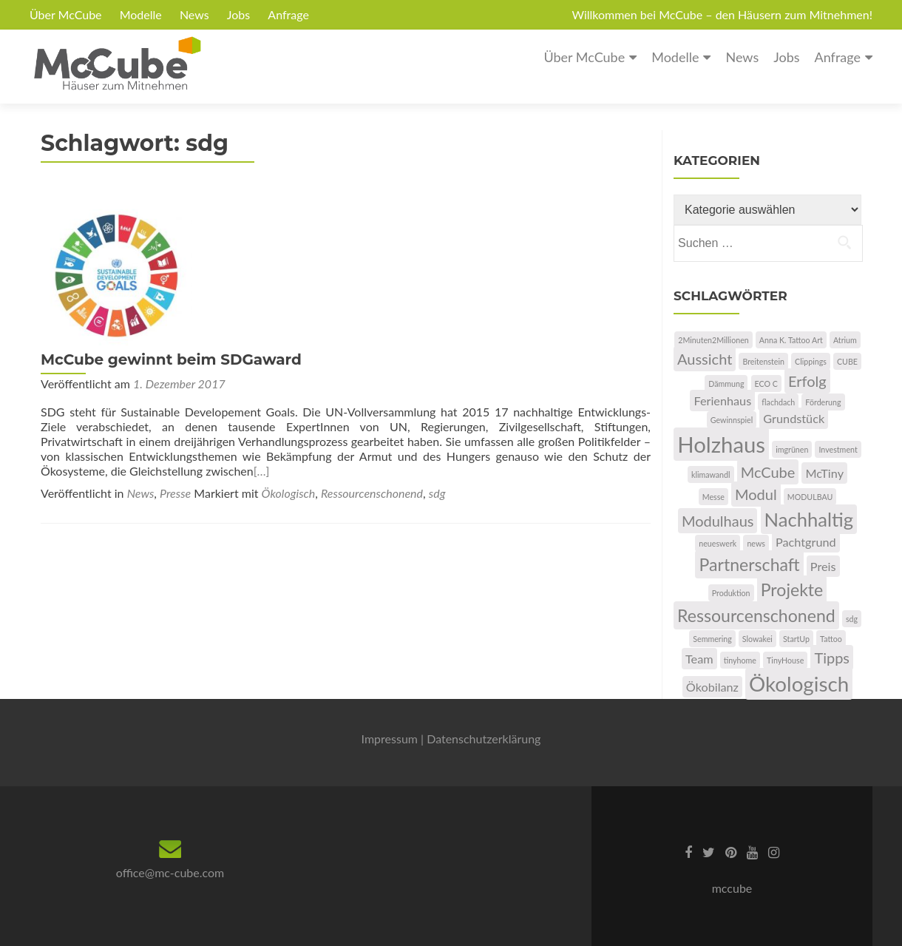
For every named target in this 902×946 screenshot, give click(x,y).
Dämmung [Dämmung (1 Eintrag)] (726, 383)
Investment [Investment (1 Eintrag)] (837, 449)
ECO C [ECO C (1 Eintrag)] (766, 383)
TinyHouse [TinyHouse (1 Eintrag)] (785, 660)
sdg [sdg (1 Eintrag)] (852, 619)
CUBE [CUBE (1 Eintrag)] (847, 361)
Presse (175, 356)
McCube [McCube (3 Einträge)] (768, 472)
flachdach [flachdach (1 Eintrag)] (778, 402)
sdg (437, 356)
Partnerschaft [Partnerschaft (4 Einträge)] (749, 564)
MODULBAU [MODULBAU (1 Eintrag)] (810, 496)
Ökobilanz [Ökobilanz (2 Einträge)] (712, 687)
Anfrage (288, 14)
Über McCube (66, 14)
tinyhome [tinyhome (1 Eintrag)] (740, 660)
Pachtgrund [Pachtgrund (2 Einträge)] (806, 542)
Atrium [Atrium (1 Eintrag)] (845, 340)
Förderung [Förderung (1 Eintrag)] (823, 402)
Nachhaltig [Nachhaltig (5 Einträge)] (809, 519)
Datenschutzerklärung (483, 739)
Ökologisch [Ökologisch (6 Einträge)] (799, 684)
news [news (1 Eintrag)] (755, 543)
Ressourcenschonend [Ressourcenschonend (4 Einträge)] (756, 615)
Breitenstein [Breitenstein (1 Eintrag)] (763, 361)
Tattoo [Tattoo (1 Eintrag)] (831, 638)
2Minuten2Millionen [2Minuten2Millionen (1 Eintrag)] (713, 340)
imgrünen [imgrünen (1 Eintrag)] (792, 449)
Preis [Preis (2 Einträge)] (823, 566)
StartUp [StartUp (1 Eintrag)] (796, 638)
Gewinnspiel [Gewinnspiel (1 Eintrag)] (732, 420)
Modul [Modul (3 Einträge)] (756, 494)
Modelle (141, 14)
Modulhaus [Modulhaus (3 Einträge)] (718, 521)
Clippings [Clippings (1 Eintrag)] (811, 361)
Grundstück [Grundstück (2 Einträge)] (793, 418)
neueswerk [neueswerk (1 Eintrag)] (717, 543)
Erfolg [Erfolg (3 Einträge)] (807, 381)
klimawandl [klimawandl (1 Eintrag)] (710, 474)
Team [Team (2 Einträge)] (699, 659)
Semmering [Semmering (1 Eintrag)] (712, 638)
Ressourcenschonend (372, 356)
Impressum (390, 739)
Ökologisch (289, 356)
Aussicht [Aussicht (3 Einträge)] (704, 359)
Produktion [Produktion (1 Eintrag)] (731, 593)
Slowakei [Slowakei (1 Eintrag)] (757, 638)
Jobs (238, 14)
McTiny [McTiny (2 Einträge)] (824, 473)
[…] (571, 334)
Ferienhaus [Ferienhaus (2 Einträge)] (722, 400)
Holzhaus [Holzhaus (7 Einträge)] (721, 444)
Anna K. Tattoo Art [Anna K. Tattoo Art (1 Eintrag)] (791, 340)
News (194, 14)
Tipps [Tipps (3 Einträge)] (832, 657)
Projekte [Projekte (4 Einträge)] (792, 589)
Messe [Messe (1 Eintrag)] (713, 496)
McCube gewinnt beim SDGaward (333, 208)
